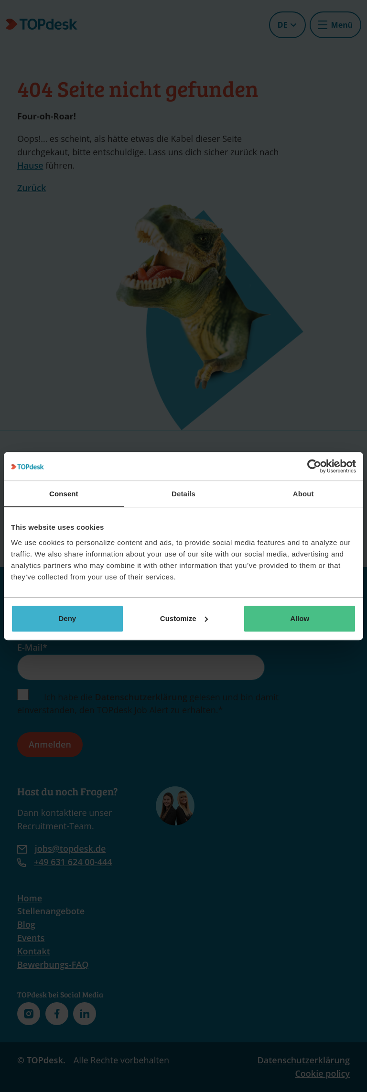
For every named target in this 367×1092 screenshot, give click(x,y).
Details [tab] (183, 494)
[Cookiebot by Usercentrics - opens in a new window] (314, 466)
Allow (299, 618)
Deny (67, 618)
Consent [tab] (63, 494)
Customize (184, 618)
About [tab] (303, 494)
